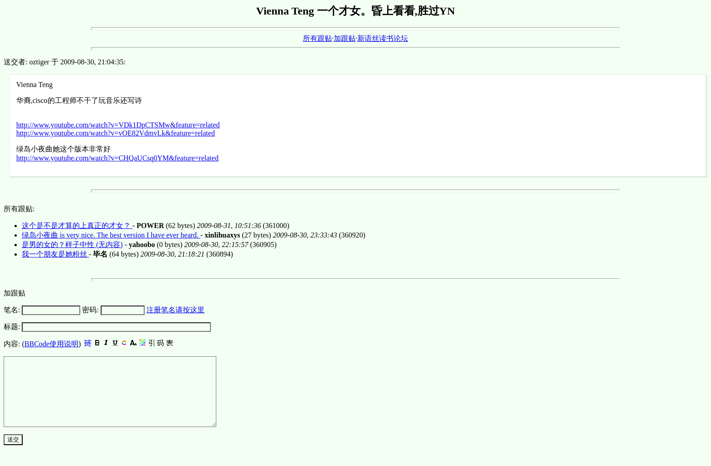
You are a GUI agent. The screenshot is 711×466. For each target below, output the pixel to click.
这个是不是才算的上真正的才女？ (77, 225)
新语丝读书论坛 (382, 38)
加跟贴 (345, 38)
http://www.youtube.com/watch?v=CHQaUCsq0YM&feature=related (117, 158)
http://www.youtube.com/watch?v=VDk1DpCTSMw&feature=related (118, 125)
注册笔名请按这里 (175, 310)
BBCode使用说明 (51, 344)
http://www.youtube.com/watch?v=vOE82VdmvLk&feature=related (115, 133)
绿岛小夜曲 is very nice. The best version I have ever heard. (111, 235)
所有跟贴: (19, 209)
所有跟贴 (317, 38)
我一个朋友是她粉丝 (55, 254)
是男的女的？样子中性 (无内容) (72, 244)
